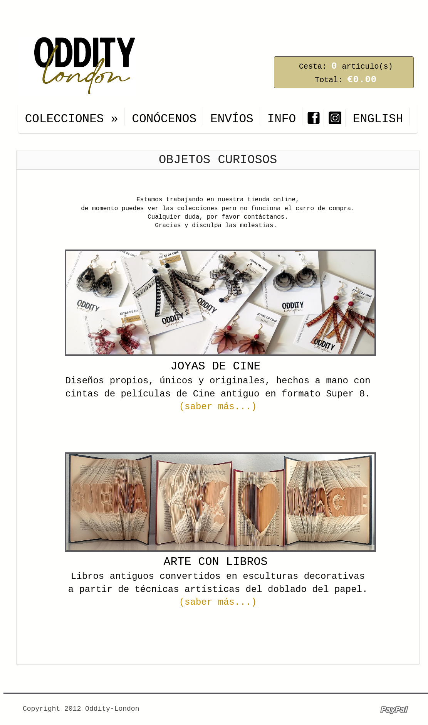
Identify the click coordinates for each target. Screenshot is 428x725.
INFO (281, 119)
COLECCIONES (71, 119)
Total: (346, 80)
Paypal (393, 709)
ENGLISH (378, 119)
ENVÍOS (231, 119)
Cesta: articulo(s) (346, 66)
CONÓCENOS (164, 119)
